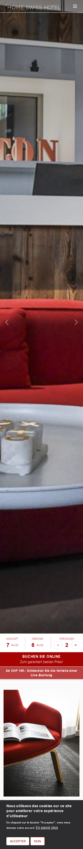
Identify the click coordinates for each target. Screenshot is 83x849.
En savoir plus (47, 827)
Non (37, 841)
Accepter (18, 841)
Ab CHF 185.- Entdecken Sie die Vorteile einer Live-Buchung (41, 673)
